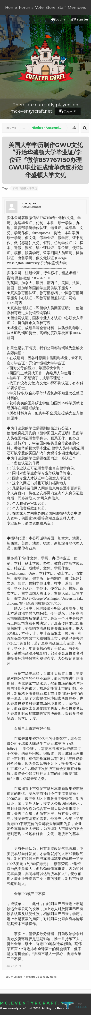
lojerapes (29, 203)
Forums (26, 7)
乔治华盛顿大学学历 (24, 188)
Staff (62, 7)
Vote (39, 7)
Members (77, 7)
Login (58, 20)
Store (51, 7)
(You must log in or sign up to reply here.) (31, 976)
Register (79, 20)
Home (11, 7)
